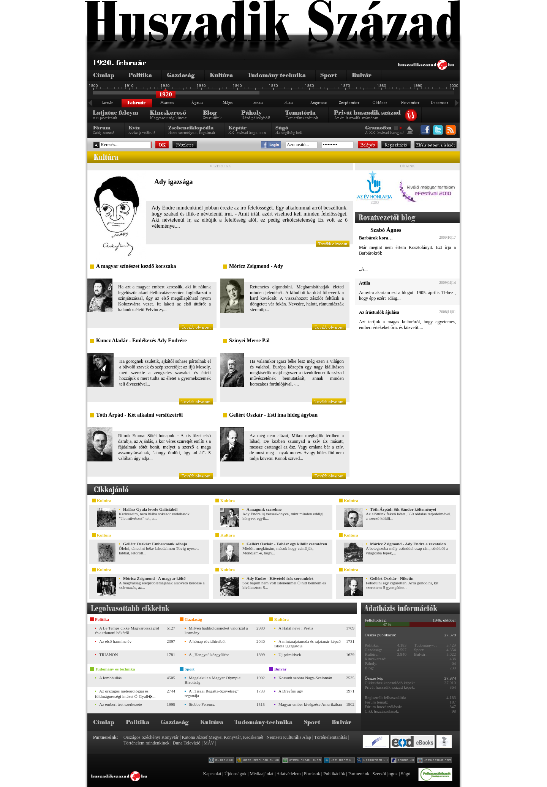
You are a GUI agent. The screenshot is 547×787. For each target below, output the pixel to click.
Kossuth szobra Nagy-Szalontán (305, 677)
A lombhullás (110, 677)
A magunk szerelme (264, 509)
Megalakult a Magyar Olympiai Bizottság (213, 680)
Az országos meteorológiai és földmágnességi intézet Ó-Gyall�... (125, 694)
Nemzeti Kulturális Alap (289, 737)
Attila (364, 283)
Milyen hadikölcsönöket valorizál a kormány (216, 630)
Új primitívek (289, 654)
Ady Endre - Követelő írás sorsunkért (280, 578)
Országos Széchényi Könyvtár (151, 737)
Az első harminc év (115, 641)
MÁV (209, 743)
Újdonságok (235, 773)
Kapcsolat (212, 773)
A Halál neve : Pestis (295, 628)
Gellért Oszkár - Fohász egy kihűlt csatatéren (287, 543)
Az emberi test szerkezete (120, 704)
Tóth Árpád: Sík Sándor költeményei (403, 509)
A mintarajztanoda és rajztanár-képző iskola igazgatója (307, 643)
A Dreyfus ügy (290, 691)
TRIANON (108, 654)
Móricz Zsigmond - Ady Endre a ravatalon (408, 543)
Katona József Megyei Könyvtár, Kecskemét (222, 737)
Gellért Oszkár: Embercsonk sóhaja (155, 543)
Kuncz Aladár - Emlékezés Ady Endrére (141, 340)
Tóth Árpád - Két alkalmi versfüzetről (139, 415)
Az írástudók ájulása (379, 312)
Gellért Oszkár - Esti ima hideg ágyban (273, 415)
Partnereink (358, 773)
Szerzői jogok (385, 773)
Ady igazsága (173, 182)
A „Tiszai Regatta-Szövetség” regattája (212, 693)
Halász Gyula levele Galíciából (150, 509)
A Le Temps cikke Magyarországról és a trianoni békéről (127, 630)
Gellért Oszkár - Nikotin (391, 578)
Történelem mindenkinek (146, 743)
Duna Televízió (186, 743)
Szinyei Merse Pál (249, 340)
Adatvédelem (289, 773)
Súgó (405, 773)
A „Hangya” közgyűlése (209, 654)
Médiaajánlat (262, 773)
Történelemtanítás (330, 737)
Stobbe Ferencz (202, 704)
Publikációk (334, 773)
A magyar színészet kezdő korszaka (136, 266)
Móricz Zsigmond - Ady (256, 266)
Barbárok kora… (376, 238)
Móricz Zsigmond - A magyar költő (154, 578)
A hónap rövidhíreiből (207, 641)
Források (312, 773)
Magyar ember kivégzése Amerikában (310, 704)
